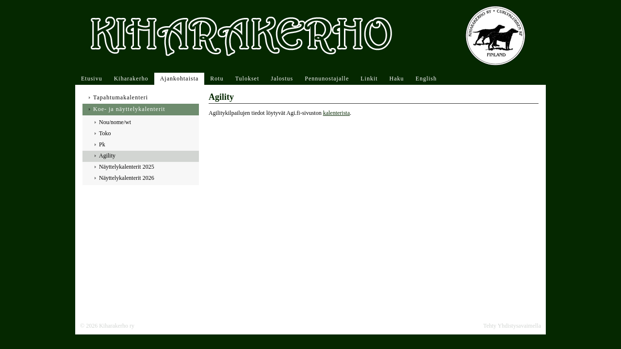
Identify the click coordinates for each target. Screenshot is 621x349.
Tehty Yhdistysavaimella (512, 325)
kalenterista (336, 113)
